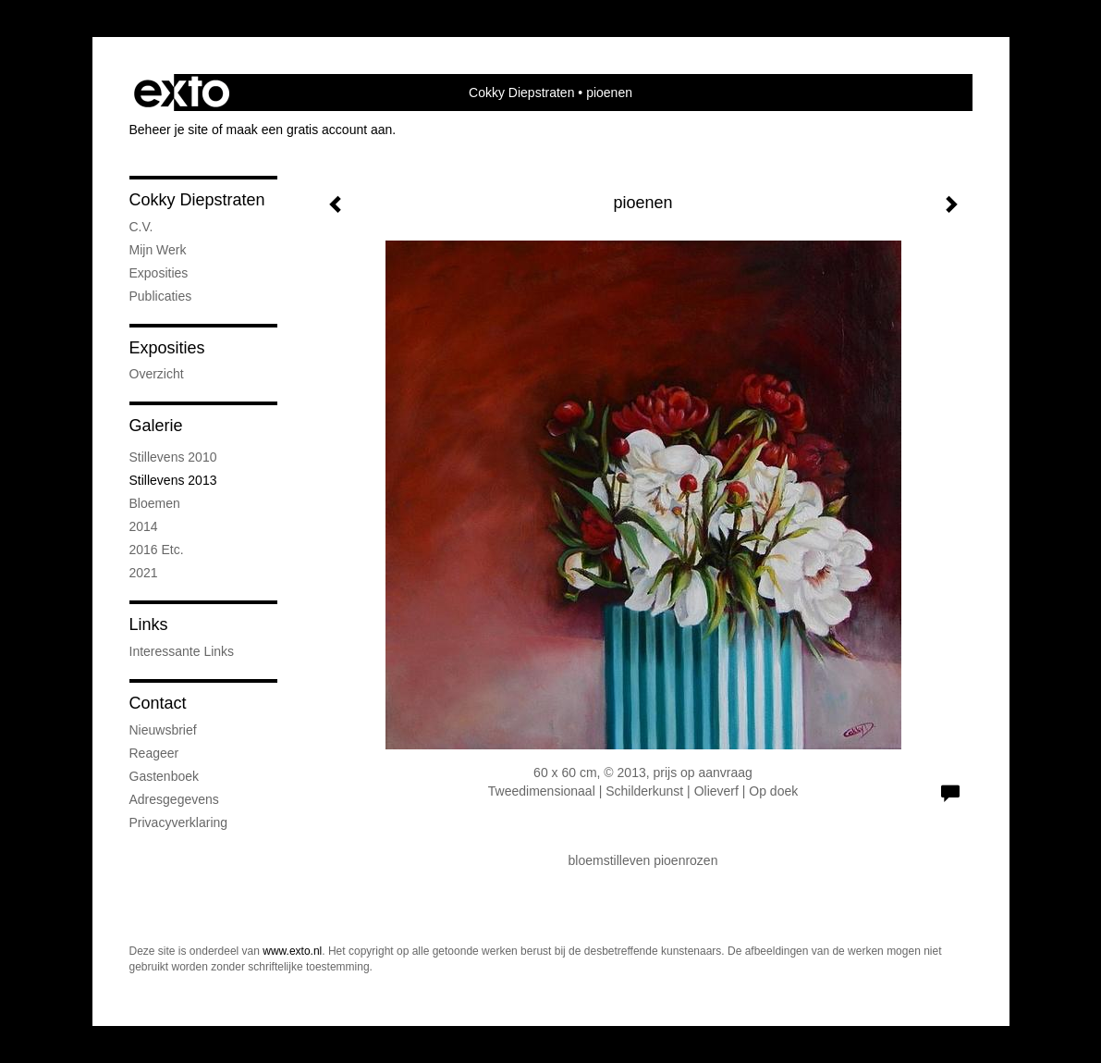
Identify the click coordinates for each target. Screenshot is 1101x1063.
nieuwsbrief (163, 730)
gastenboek (164, 776)
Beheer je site (169, 129)
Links (148, 624)
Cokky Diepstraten (521, 92)
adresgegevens (174, 799)
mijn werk (158, 249)
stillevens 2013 (173, 480)
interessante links (182, 651)
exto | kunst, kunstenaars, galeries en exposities (181, 92)
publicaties (160, 296)
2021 (143, 572)
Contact (158, 703)
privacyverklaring (178, 822)
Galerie (156, 425)
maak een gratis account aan (309, 129)
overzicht (156, 373)
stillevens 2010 (173, 457)
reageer (154, 753)
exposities (159, 273)
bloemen (154, 503)
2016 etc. (156, 549)
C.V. (141, 226)
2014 (143, 526)
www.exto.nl (292, 951)
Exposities (167, 348)
